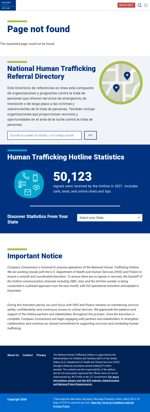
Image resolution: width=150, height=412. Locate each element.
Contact (28, 355)
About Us (13, 355)
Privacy (41, 355)
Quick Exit (126, 5)
